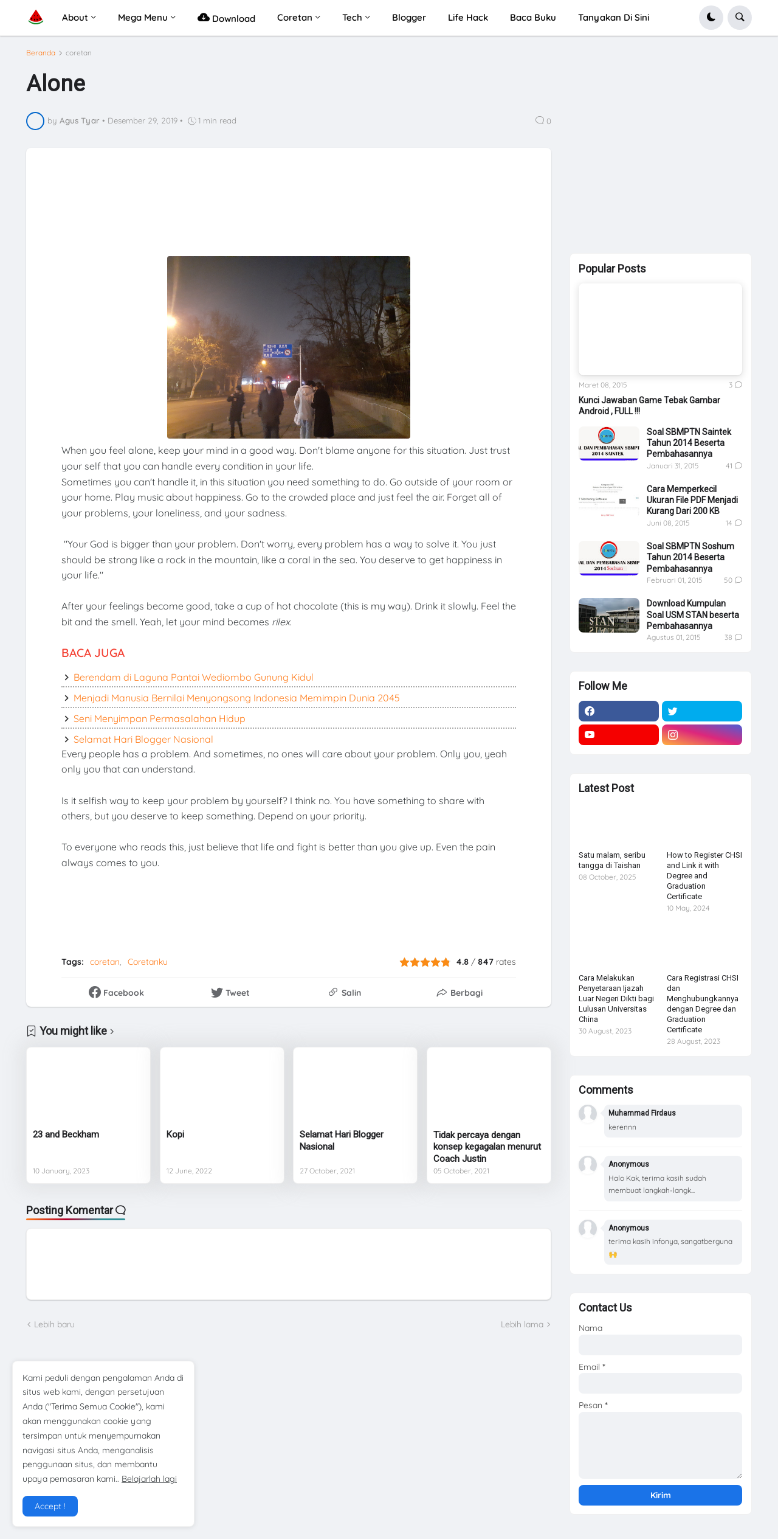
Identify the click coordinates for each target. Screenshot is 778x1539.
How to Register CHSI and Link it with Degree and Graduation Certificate (704, 875)
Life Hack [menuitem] (468, 17)
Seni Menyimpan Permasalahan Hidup (160, 723)
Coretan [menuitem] (294, 17)
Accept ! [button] (50, 1506)
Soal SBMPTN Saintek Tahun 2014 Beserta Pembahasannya (689, 443)
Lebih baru (54, 1329)
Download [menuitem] (226, 17)
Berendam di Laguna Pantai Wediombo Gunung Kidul (194, 682)
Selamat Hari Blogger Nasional (143, 744)
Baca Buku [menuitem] (533, 17)
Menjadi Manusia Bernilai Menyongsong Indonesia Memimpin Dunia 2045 (237, 703)
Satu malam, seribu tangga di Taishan (612, 860)
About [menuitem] (75, 17)
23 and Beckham (66, 1139)
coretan (79, 57)
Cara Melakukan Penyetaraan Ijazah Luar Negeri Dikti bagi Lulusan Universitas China (616, 998)
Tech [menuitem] (352, 17)
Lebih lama (522, 1329)
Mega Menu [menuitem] (143, 17)
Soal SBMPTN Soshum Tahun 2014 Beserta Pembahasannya (690, 557)
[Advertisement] (334, 215)
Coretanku (148, 967)
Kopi (175, 1139)
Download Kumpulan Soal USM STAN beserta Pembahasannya (693, 614)
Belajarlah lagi (149, 1478)
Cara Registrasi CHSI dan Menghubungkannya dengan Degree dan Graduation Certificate (702, 1003)
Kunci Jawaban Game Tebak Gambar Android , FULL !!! (649, 405)
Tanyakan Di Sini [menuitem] (613, 17)
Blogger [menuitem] (409, 17)
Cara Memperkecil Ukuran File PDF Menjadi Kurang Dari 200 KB (692, 500)
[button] (711, 17)
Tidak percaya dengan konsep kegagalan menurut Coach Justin (487, 1151)
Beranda (40, 57)
